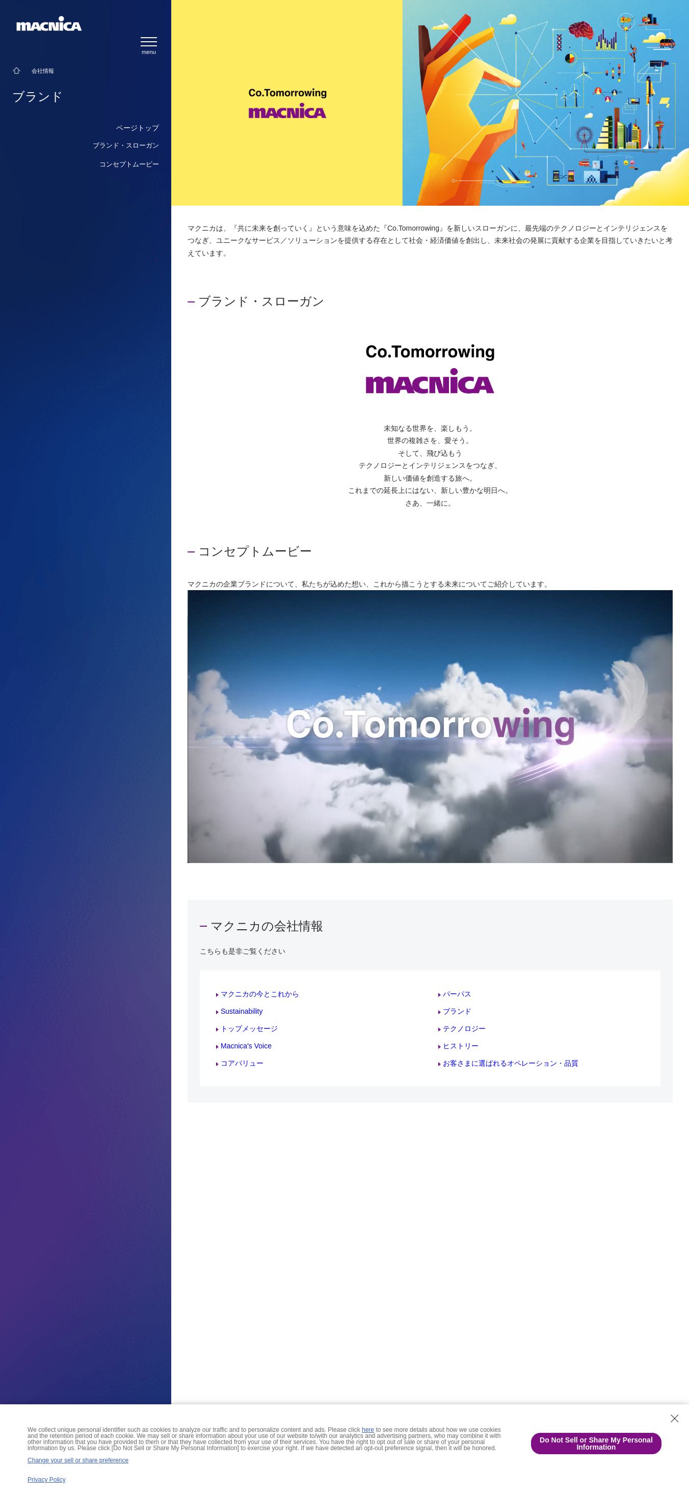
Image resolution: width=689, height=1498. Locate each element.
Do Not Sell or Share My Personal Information (596, 1443)
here (368, 1430)
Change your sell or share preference (78, 1460)
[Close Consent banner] (675, 1418)
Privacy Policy (47, 1479)
